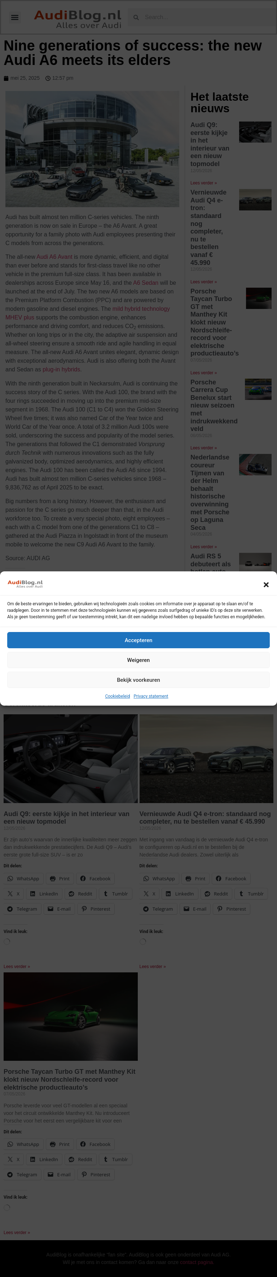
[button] (266, 584)
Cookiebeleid (117, 696)
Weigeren (138, 660)
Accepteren (139, 640)
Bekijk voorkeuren (138, 680)
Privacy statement (150, 696)
